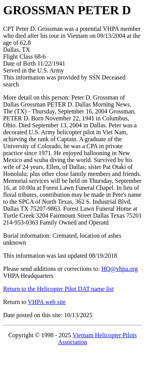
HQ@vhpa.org (119, 268)
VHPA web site (47, 302)
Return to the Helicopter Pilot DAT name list (58, 289)
